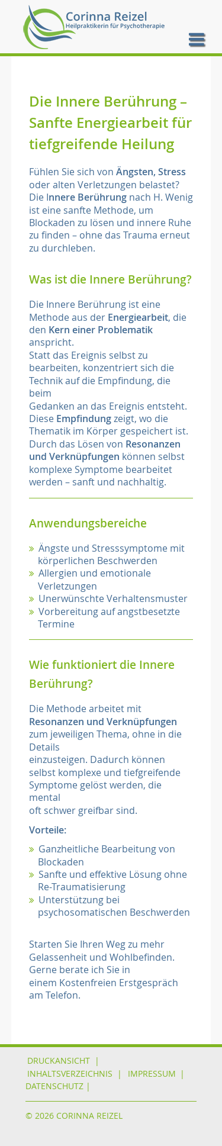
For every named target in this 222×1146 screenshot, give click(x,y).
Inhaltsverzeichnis (69, 1073)
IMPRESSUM (152, 1073)
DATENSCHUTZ (54, 1086)
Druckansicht (58, 1060)
